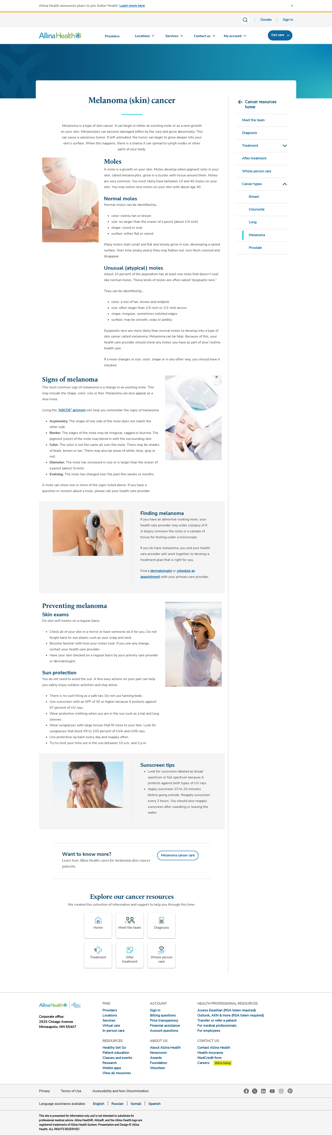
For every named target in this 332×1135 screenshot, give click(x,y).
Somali (136, 1104)
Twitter (254, 1091)
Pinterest (290, 1091)
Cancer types (252, 184)
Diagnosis (249, 133)
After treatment (254, 158)
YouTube (272, 1091)
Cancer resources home (260, 104)
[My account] (235, 37)
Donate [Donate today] (266, 19)
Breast (254, 196)
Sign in (288, 19)
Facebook (246, 1091)
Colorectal (256, 209)
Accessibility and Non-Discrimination (120, 1091)
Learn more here (132, 5)
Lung (252, 222)
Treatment (250, 145)
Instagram (281, 1091)
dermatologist (161, 571)
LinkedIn (263, 1091)
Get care (277, 35)
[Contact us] (205, 37)
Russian (117, 1104)
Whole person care (256, 171)
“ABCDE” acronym (72, 410)
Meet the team (253, 120)
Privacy (44, 1091)
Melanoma (257, 235)
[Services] (175, 37)
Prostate (255, 247)
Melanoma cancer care (178, 855)
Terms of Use (71, 1091)
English (98, 1104)
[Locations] (145, 37)
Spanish (154, 1104)
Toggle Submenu (285, 145)
